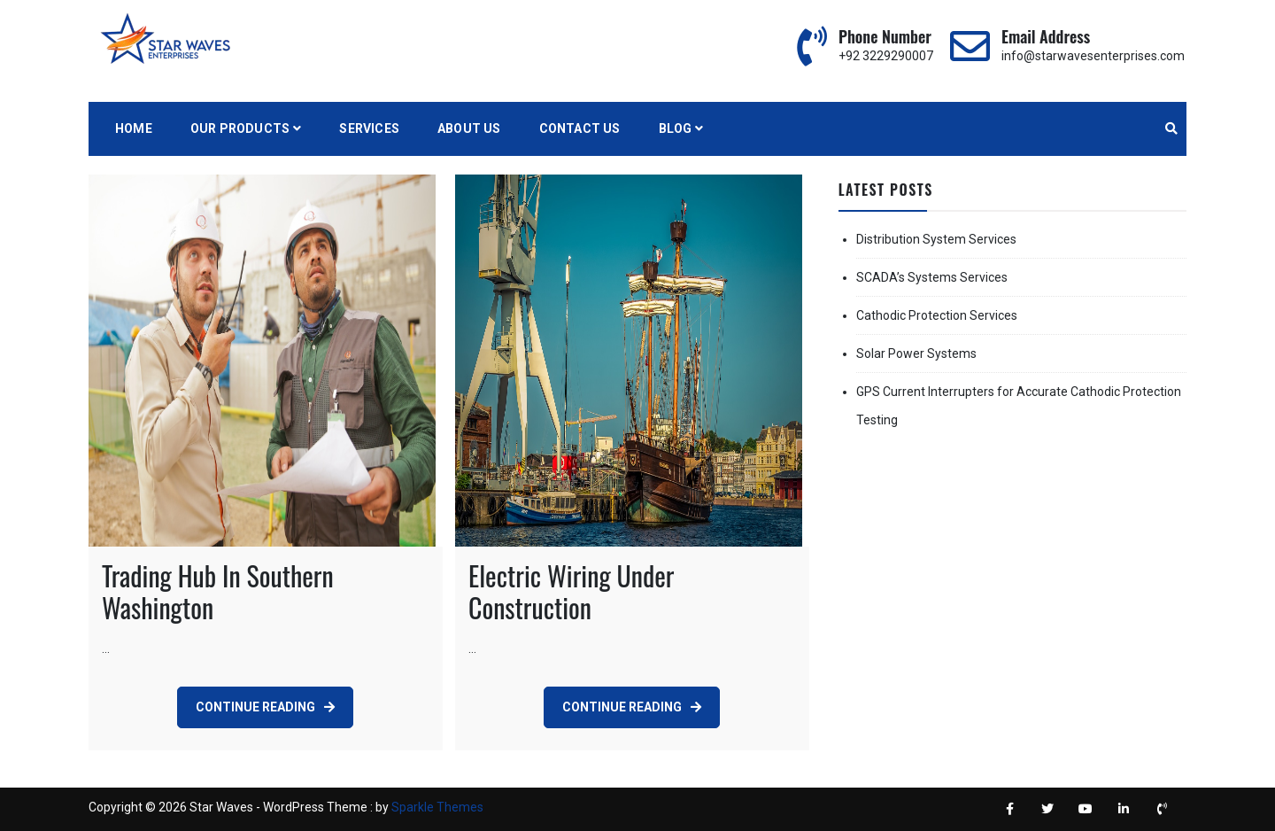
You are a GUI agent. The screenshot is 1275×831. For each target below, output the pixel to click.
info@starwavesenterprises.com (1093, 56)
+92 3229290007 (885, 56)
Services (369, 128)
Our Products (240, 128)
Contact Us (580, 128)
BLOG (675, 128)
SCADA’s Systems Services (932, 277)
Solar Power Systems (916, 353)
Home (133, 128)
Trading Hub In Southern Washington (218, 591)
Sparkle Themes (437, 807)
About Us (469, 128)
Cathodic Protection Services (936, 315)
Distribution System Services (936, 239)
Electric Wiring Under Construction (571, 591)
